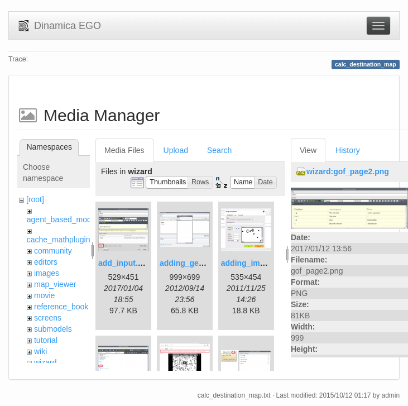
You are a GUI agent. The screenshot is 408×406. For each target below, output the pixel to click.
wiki (40, 351)
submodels (53, 328)
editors (45, 261)
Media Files (124, 150)
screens (47, 317)
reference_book (61, 306)
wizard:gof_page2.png (347, 171)
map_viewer (55, 284)
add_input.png (125, 263)
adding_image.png (255, 263)
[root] (35, 199)
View (308, 150)
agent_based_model (62, 219)
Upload (176, 150)
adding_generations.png (205, 263)
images (46, 273)
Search (219, 150)
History (347, 150)
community (53, 250)
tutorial (45, 340)
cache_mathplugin (58, 239)
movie (44, 295)
